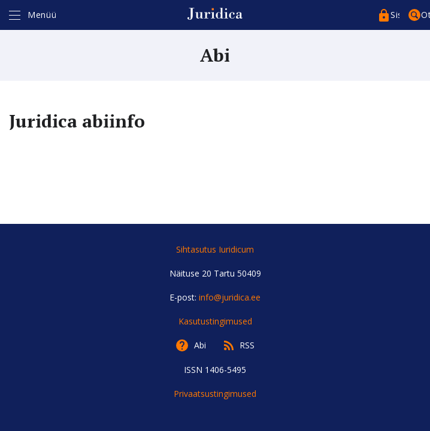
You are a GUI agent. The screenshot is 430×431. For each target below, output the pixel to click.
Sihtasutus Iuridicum (215, 249)
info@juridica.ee (230, 297)
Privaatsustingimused (215, 393)
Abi (200, 345)
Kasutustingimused (215, 321)
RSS (247, 345)
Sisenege (394, 14)
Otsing (425, 14)
